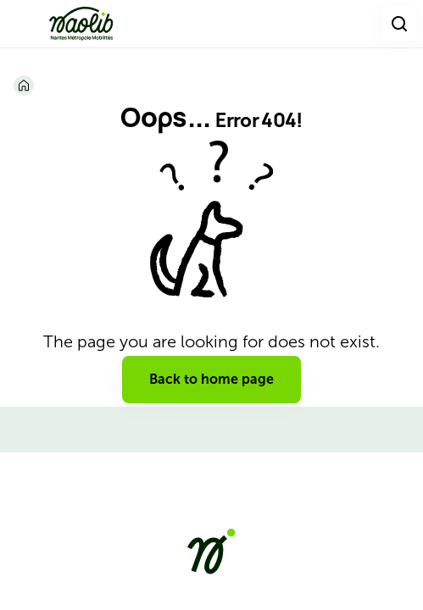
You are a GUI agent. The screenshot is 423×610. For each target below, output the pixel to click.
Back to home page (211, 379)
